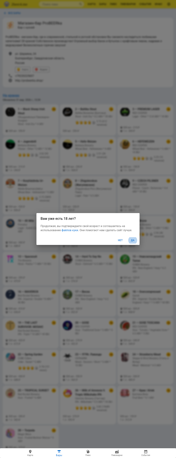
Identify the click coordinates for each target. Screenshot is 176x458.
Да (132, 240)
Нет (120, 240)
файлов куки (70, 230)
